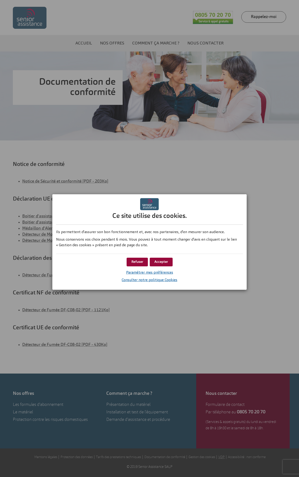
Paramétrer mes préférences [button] (149, 273)
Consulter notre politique (149, 280)
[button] (161, 262)
